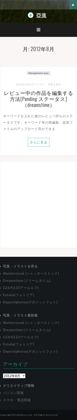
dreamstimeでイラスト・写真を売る (38, 84)
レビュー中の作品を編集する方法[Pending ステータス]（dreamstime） (38, 98)
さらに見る (38, 142)
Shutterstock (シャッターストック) (31, 273)
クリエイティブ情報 (18, 386)
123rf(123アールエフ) (21, 288)
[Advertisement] (38, 205)
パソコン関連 (13, 393)
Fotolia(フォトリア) (18, 295)
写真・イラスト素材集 (20, 315)
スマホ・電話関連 (17, 400)
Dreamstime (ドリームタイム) (27, 281)
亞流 (41, 15)
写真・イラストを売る (20, 266)
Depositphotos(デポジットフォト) (30, 302)
